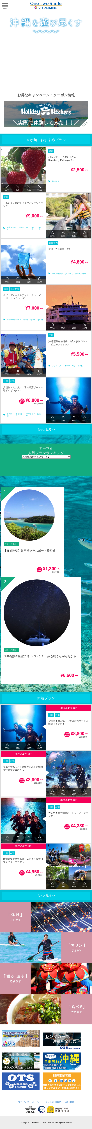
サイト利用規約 (53, 1102)
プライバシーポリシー (30, 1102)
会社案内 (69, 1102)
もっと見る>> (46, 429)
